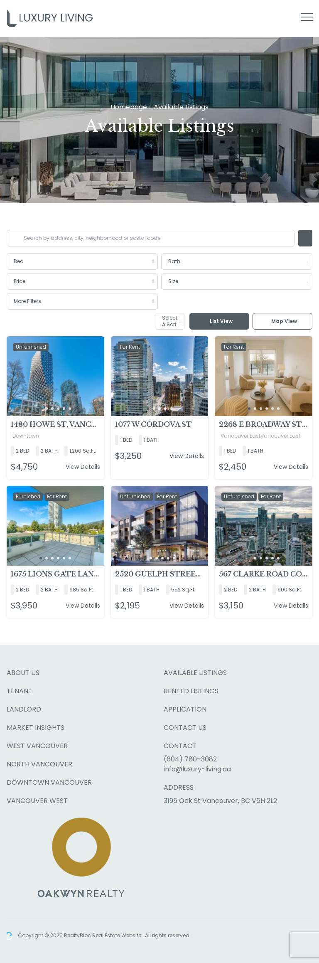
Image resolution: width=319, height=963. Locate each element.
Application (185, 709)
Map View (284, 321)
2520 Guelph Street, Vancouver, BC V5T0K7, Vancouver (159, 574)
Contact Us (185, 727)
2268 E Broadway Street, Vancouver (263, 424)
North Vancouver (39, 764)
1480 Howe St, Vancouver (55, 424)
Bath (174, 261)
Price (19, 281)
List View (221, 321)
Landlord (24, 709)
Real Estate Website (117, 935)
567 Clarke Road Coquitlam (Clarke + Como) (263, 574)
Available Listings (195, 672)
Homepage (128, 107)
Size (173, 281)
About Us (23, 672)
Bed (19, 261)
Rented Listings (191, 691)
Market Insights (35, 727)
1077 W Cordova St (153, 424)
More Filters (27, 301)
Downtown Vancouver (49, 782)
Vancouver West (37, 800)
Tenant (19, 691)
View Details (83, 467)
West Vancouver (37, 746)
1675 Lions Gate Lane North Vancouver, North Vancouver (55, 574)
